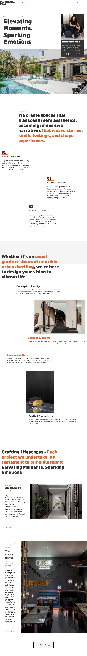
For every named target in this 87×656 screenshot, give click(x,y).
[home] (7, 3)
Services (42, 3)
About (61, 3)
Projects (24, 3)
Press (78, 3)
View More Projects (43, 645)
